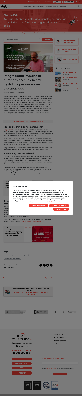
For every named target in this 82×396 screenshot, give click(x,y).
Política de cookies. (55, 202)
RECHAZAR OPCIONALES (59, 205)
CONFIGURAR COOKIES (38, 205)
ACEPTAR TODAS (61, 209)
